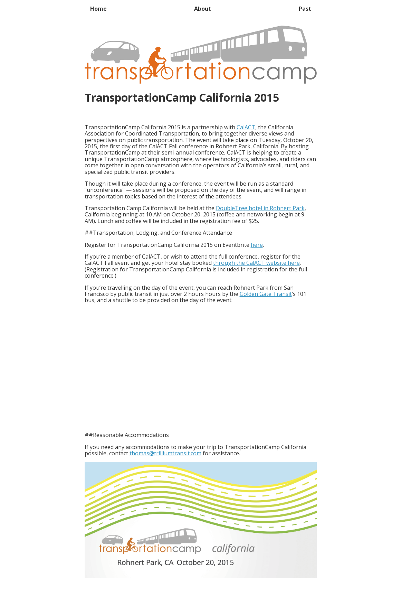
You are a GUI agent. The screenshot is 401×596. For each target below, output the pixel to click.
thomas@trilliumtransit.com (165, 453)
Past (305, 8)
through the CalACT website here (256, 263)
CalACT (246, 127)
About (202, 8)
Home (98, 8)
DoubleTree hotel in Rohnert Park (260, 208)
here (257, 245)
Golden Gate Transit (266, 294)
